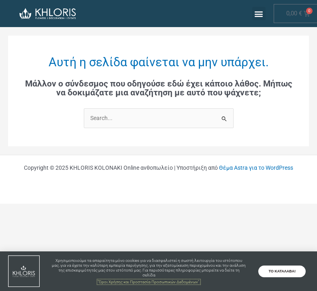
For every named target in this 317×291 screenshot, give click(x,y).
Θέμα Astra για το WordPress (256, 167)
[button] (259, 13)
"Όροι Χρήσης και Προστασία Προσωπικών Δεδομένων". (149, 282)
